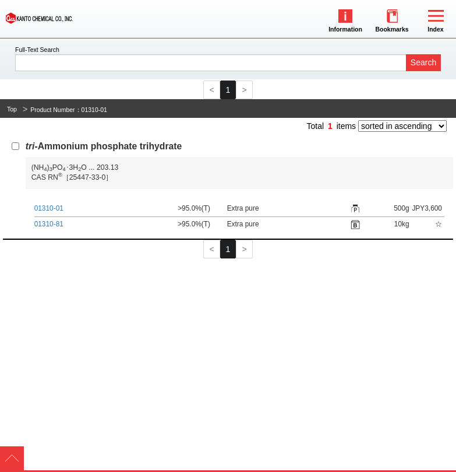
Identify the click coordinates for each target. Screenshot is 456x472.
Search (423, 62)
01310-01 (48, 208)
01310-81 (48, 224)
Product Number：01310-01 (68, 109)
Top (12, 109)
